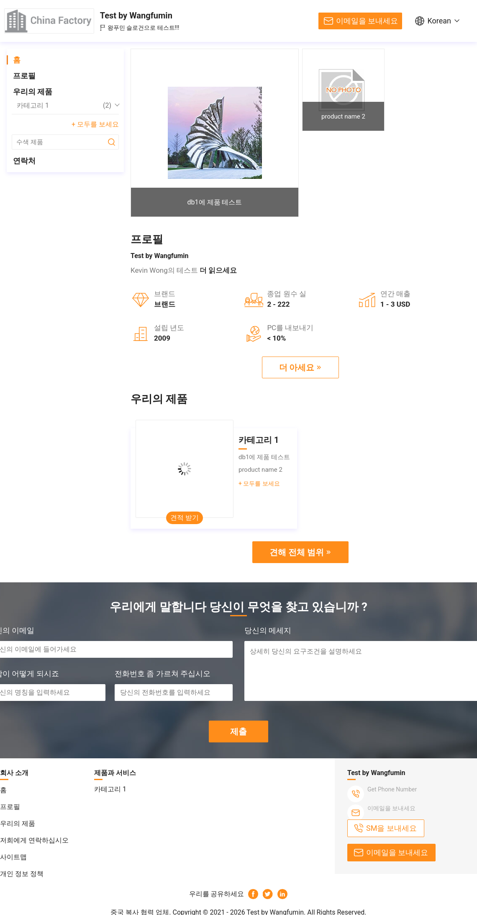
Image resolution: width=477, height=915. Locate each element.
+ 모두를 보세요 (95, 124)
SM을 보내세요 (391, 828)
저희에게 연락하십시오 (34, 840)
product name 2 (343, 116)
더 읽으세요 (218, 270)
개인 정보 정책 (22, 874)
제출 (238, 731)
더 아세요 (297, 367)
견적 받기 (184, 518)
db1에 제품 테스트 (214, 202)
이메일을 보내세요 (367, 20)
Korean (439, 20)
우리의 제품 (32, 91)
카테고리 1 (64, 106)
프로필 (24, 75)
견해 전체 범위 (296, 552)
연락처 (24, 160)
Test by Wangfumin (136, 15)
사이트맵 (13, 857)
